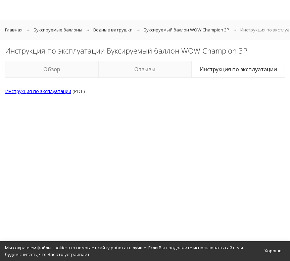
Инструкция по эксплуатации (238, 69)
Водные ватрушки (113, 30)
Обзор (51, 69)
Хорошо (273, 251)
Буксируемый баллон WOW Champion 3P (186, 30)
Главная (13, 30)
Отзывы (144, 69)
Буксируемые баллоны (58, 30)
